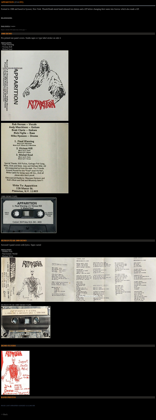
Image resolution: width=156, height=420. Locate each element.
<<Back (4, 414)
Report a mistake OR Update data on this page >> (14, 29)
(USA (16, 2)
